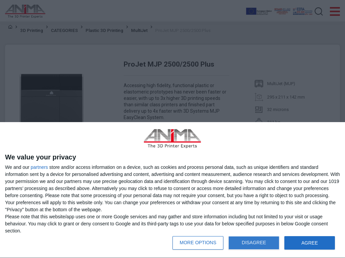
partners (39, 167)
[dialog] (172, 190)
